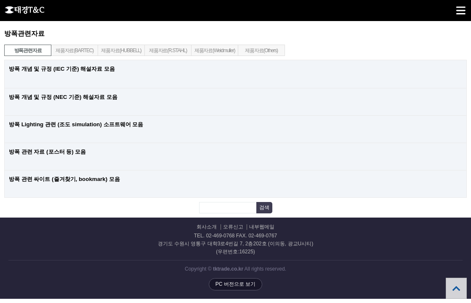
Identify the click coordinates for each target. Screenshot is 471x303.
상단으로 (456, 288)
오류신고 (233, 227)
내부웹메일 (261, 227)
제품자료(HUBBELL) (121, 50)
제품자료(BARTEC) (74, 50)
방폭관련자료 (23, 49)
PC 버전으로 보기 (235, 284)
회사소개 (207, 227)
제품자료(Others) (261, 50)
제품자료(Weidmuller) (214, 50)
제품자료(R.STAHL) (168, 50)
